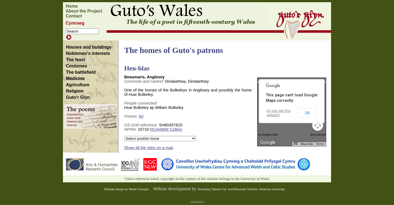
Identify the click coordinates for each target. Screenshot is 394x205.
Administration (197, 201)
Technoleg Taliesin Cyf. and (215, 189)
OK (307, 113)
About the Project (84, 11)
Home (72, 6)
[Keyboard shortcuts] (295, 143)
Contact (74, 16)
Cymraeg (75, 23)
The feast (75, 59)
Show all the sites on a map (148, 147)
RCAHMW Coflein (166, 129)
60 (141, 116)
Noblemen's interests (88, 53)
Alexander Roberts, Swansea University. (259, 189)
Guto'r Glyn (78, 97)
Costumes (76, 66)
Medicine (75, 78)
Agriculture (77, 84)
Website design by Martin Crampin (126, 189)
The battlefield (80, 72)
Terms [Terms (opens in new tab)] (320, 143)
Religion (74, 91)
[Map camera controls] (317, 125)
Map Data (307, 143)
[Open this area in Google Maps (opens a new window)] (268, 142)
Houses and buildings (88, 47)
